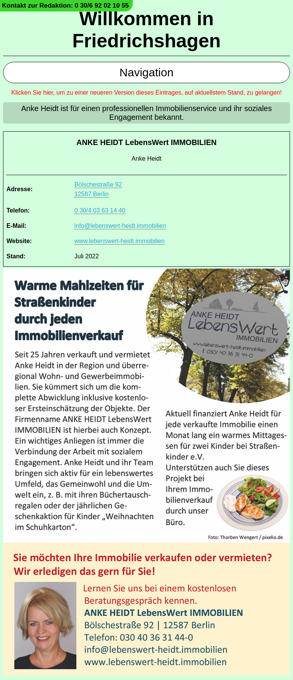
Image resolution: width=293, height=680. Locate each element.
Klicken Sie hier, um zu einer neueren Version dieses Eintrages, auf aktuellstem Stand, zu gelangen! (146, 92)
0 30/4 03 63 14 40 (99, 210)
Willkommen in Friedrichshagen (146, 30)
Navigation (146, 72)
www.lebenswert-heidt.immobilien (119, 241)
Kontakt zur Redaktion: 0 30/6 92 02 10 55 (65, 5)
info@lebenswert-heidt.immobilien (120, 225)
